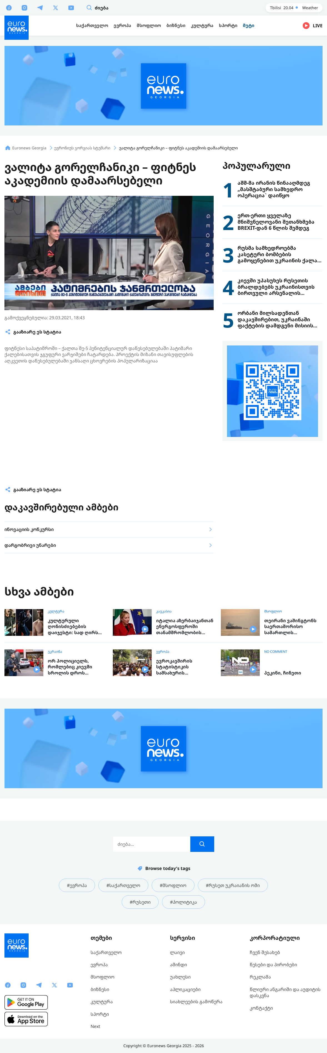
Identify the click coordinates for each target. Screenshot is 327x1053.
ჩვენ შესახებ (265, 952)
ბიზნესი (100, 989)
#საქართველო (123, 885)
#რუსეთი (140, 902)
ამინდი (178, 964)
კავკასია (164, 611)
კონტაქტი (261, 1008)
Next (95, 1026)
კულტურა (56, 611)
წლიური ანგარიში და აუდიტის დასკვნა (285, 992)
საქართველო (106, 952)
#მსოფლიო (173, 885)
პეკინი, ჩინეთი (282, 673)
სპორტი (100, 1014)
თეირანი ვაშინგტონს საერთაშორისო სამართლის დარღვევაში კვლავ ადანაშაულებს (290, 627)
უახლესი (180, 977)
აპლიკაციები (185, 989)
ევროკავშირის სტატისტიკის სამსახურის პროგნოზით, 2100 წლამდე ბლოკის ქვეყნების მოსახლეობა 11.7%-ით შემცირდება (185, 667)
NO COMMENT (275, 651)
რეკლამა (260, 977)
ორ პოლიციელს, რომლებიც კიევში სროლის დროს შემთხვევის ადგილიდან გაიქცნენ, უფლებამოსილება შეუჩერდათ (75, 667)
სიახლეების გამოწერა (196, 1001)
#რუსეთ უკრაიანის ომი (233, 885)
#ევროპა (77, 885)
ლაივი (177, 952)
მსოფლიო (273, 611)
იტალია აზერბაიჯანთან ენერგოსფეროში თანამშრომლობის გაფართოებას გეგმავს (184, 627)
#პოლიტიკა (183, 902)
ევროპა (162, 651)
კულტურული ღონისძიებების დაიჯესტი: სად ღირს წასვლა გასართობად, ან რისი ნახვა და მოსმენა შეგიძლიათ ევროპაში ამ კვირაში (74, 627)
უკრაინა (55, 651)
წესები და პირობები (273, 964)
